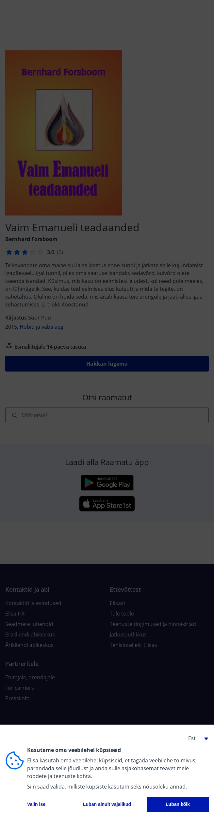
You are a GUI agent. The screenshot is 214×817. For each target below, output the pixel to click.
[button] (196, 738)
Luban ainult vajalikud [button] (107, 804)
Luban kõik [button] (178, 804)
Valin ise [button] (36, 804)
